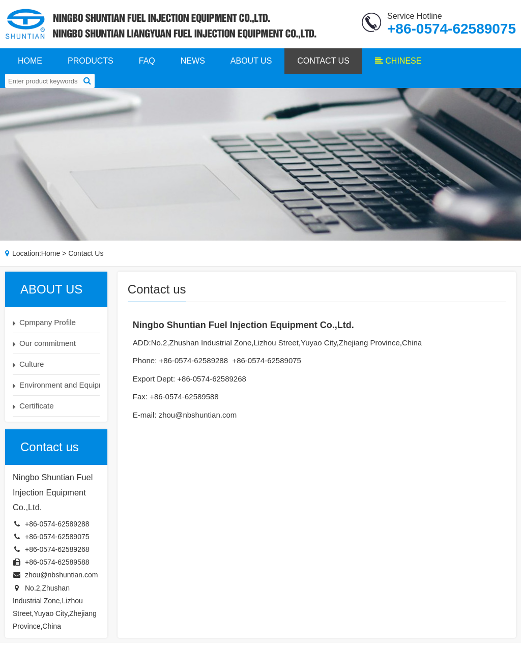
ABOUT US (251, 63)
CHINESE (398, 63)
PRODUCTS (90, 63)
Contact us (85, 256)
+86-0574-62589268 (57, 552)
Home (50, 256)
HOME (30, 63)
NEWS (193, 63)
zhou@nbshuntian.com (61, 578)
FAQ (147, 63)
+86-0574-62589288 (57, 526)
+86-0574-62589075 (57, 540)
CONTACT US (323, 63)
